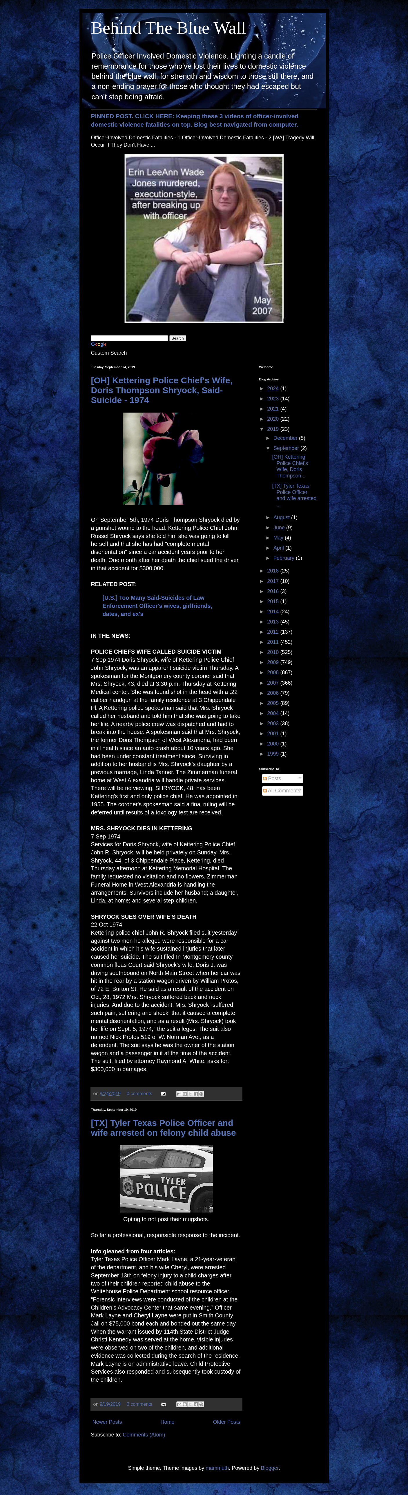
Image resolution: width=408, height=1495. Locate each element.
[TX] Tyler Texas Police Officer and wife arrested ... (294, 495)
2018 (273, 571)
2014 (273, 612)
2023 (273, 399)
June (279, 527)
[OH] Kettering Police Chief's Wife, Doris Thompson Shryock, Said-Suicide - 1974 (162, 390)
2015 (273, 601)
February (284, 558)
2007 (273, 683)
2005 (273, 703)
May (279, 538)
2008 (273, 672)
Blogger (269, 1468)
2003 (273, 723)
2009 (273, 662)
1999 (273, 754)
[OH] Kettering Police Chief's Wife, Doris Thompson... (290, 466)
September (286, 448)
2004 (273, 713)
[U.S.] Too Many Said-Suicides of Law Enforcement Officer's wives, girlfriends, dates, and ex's (157, 606)
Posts (272, 778)
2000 (273, 744)
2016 (273, 591)
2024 (273, 388)
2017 (273, 581)
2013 (273, 622)
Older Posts (226, 1422)
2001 (273, 733)
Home (167, 1422)
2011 (273, 642)
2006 (273, 693)
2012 (273, 632)
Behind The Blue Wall (168, 27)
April (279, 548)
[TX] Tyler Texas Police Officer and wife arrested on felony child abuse (163, 1127)
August (282, 517)
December (286, 438)
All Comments (281, 791)
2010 (273, 652)
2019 (273, 429)
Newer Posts (107, 1422)
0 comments (139, 1093)
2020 (273, 419)
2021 (273, 409)
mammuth (217, 1468)
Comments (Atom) (144, 1435)
